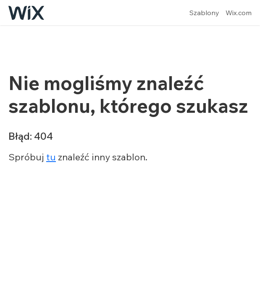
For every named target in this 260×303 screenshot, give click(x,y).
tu (51, 157)
